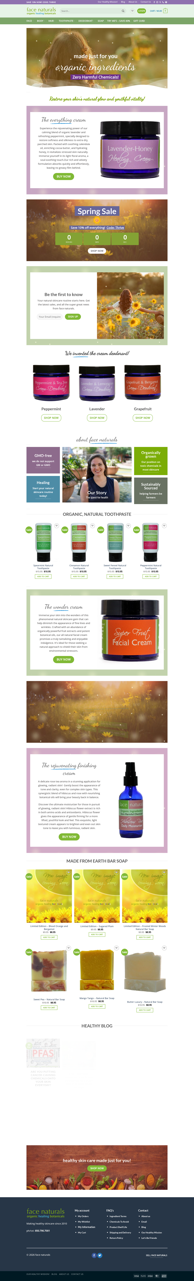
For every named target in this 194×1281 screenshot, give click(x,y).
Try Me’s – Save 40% (118, 20)
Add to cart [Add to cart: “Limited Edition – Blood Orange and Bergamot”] (49, 937)
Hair (51, 20)
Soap (101, 20)
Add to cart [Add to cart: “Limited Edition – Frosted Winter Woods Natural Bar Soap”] (145, 937)
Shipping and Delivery (120, 1232)
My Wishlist (84, 1221)
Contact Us (146, 1)
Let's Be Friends (149, 1238)
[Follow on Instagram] (157, 2)
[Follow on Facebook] (154, 2)
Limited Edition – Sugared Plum (97, 926)
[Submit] (123, 11)
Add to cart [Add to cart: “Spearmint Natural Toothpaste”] (43, 576)
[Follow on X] (160, 2)
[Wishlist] (132, 11)
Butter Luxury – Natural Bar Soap (144, 1002)
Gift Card (139, 20)
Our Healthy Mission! (108, 1)
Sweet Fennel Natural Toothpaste (115, 567)
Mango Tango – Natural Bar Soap (97, 998)
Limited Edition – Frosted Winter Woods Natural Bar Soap (145, 927)
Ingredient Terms (118, 1216)
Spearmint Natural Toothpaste (43, 567)
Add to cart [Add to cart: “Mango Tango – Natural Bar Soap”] (97, 1006)
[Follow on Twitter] (99, 1255)
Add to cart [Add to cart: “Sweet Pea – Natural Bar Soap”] (49, 1007)
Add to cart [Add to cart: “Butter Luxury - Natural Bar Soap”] (145, 1010)
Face (30, 20)
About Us (133, 1)
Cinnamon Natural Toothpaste (79, 567)
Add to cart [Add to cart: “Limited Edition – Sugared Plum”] (97, 934)
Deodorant (86, 20)
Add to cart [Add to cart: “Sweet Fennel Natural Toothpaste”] (115, 576)
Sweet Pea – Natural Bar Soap (49, 999)
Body (41, 20)
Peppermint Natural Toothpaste (150, 567)
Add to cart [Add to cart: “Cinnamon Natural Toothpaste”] (79, 576)
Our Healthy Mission (151, 1232)
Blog (123, 1)
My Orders (83, 1216)
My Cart (82, 1232)
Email (144, 1221)
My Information (86, 1226)
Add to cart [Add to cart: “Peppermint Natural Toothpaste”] (151, 576)
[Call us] (163, 2)
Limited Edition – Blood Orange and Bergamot (49, 927)
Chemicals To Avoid (119, 1221)
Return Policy (116, 1238)
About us (145, 1216)
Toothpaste (67, 20)
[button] (141, 10)
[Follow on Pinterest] (166, 2)
